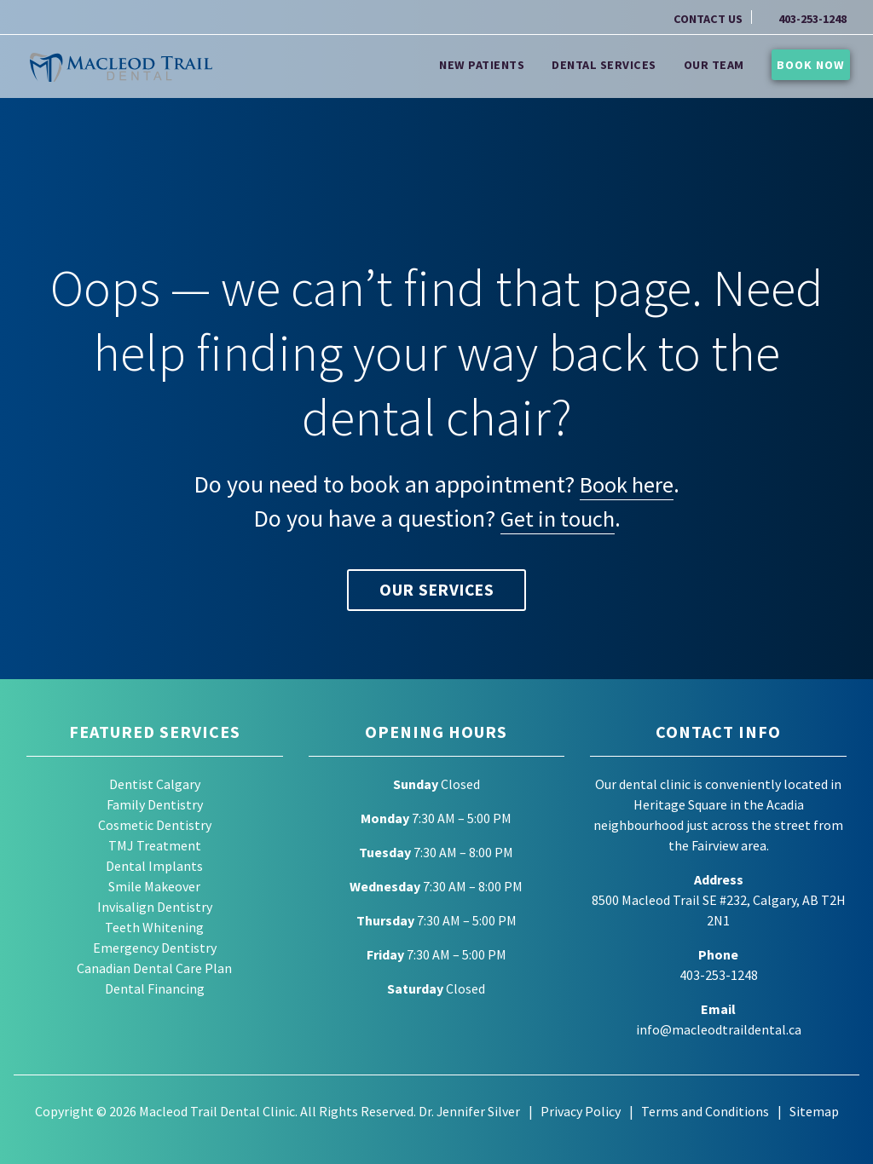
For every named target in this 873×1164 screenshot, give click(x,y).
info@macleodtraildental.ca (718, 1030)
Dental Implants (154, 866)
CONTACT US (708, 18)
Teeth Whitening (154, 927)
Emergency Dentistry (155, 948)
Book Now (811, 64)
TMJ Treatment (154, 846)
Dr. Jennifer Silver (469, 1111)
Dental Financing (155, 989)
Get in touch (557, 518)
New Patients (492, 64)
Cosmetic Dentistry (154, 825)
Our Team (723, 64)
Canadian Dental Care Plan (154, 968)
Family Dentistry (155, 805)
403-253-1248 (812, 18)
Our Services (436, 590)
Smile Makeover (154, 887)
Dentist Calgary (154, 784)
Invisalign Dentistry (154, 907)
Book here (626, 484)
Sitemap (814, 1111)
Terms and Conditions (705, 1111)
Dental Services (614, 64)
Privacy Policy (581, 1111)
